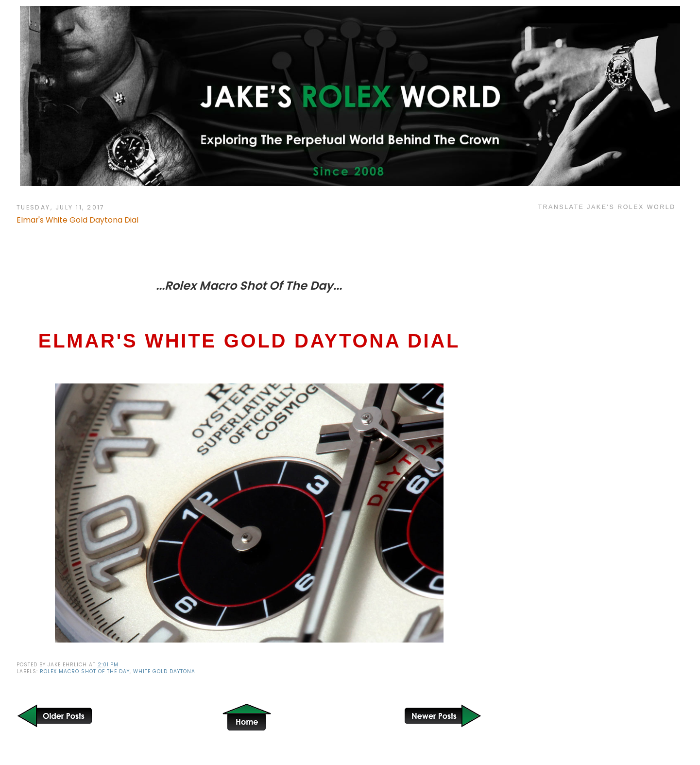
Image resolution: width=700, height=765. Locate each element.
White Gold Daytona (164, 671)
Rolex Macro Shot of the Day (85, 671)
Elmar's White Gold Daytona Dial (77, 220)
